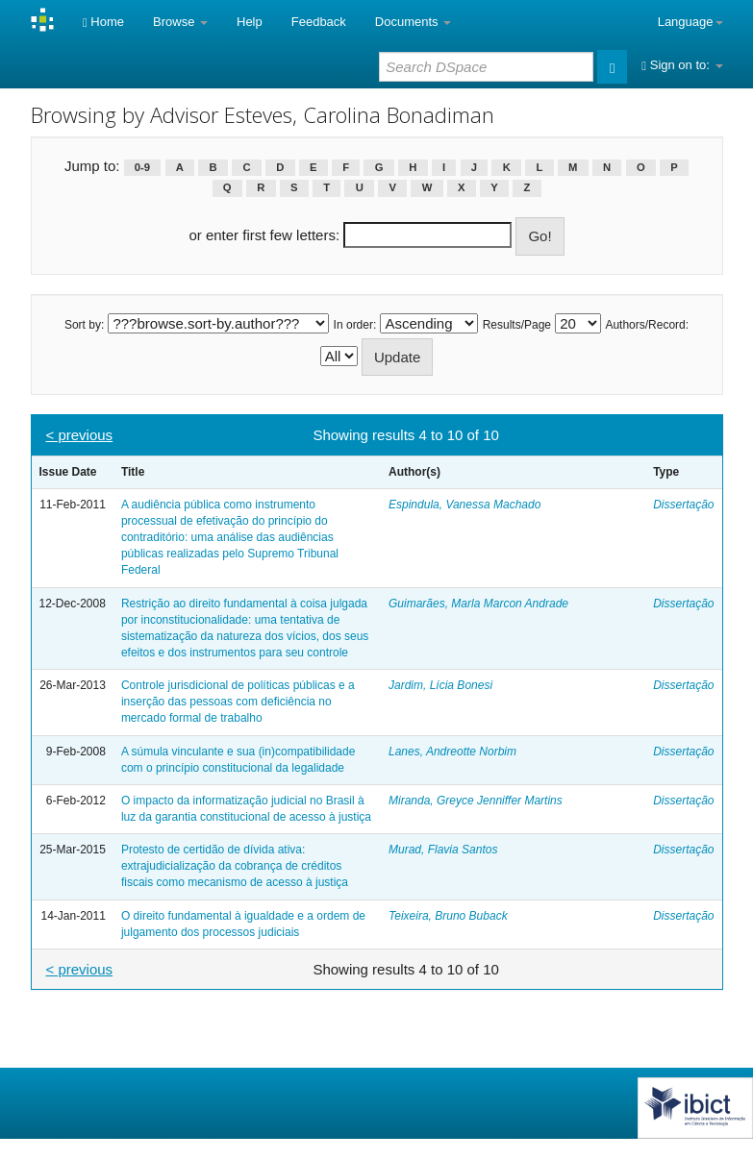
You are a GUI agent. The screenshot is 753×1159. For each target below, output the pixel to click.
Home (103, 21)
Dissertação (683, 504)
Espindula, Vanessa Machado (464, 504)
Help (250, 21)
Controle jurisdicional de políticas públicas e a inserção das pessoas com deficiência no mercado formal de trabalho (238, 701)
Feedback (318, 21)
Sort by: (84, 325)
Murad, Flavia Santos (443, 849)
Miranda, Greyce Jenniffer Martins (476, 800)
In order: (355, 325)
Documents (413, 21)
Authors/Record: (647, 325)
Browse (180, 21)
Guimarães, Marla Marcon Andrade (478, 603)
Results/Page (517, 325)
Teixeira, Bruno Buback (448, 916)
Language (690, 21)
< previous (79, 435)
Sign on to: (681, 65)
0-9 (142, 167)
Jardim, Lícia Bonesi (440, 685)
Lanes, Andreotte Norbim (452, 751)
